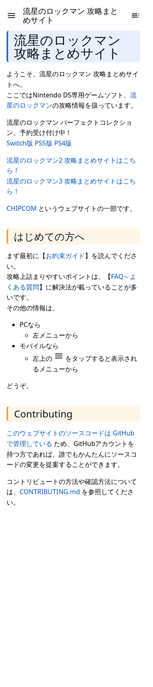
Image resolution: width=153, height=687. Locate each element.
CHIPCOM (22, 208)
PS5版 (44, 143)
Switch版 (20, 143)
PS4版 (63, 143)
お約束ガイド (65, 255)
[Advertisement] (76, 591)
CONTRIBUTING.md (50, 491)
